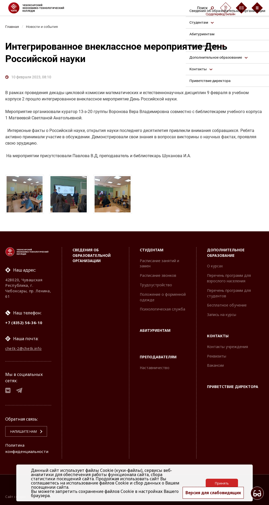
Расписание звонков (158, 273)
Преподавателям (158, 355)
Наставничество (154, 365)
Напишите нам (21, 431)
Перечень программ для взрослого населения (229, 276)
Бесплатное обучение (227, 303)
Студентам (151, 248)
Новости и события (43, 26)
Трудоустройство (156, 282)
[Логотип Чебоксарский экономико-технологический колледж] (40, 8)
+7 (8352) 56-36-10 (23, 320)
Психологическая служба (162, 307)
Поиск (205, 8)
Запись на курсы (221, 312)
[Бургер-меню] (257, 7)
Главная (12, 26)
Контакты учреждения (227, 344)
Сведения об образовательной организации (92, 254)
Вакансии (215, 363)
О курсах (215, 264)
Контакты (218, 333)
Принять (222, 483)
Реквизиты (216, 354)
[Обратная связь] (241, 7)
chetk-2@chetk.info (23, 347)
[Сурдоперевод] (225, 7)
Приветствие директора (232, 384)
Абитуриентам (155, 328)
